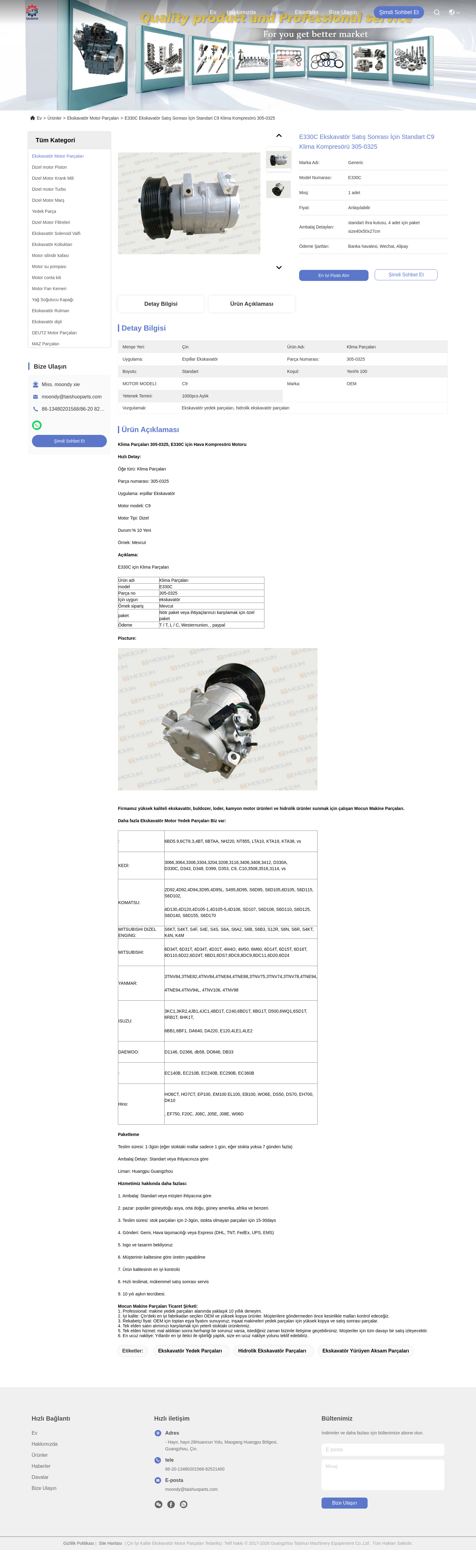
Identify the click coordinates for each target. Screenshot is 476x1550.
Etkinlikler (306, 12)
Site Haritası (110, 1543)
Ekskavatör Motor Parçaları (93, 118)
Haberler (41, 1466)
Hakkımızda (241, 12)
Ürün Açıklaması (251, 304)
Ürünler (275, 12)
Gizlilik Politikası (78, 1543)
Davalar (40, 1477)
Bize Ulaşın (343, 12)
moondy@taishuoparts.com (72, 396)
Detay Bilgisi (161, 304)
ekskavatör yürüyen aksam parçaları (365, 1350)
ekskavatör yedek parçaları (190, 1350)
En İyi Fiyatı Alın (333, 275)
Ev (213, 12)
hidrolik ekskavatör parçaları (272, 1350)
